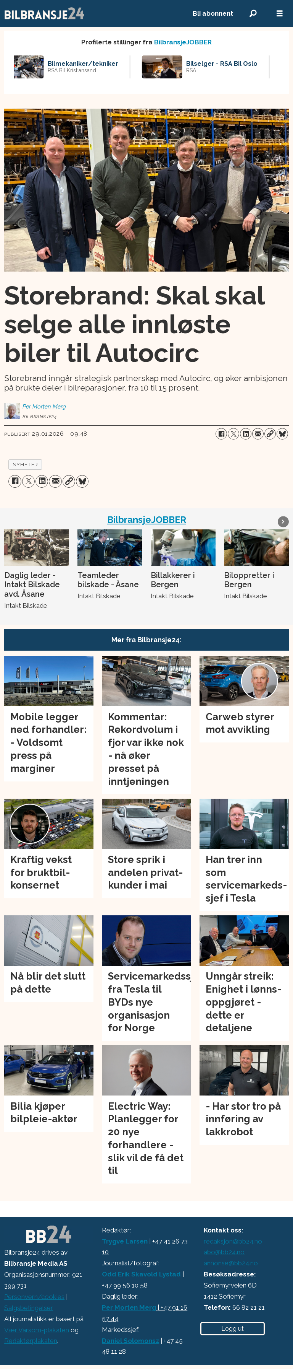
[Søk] (253, 13)
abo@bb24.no (224, 1252)
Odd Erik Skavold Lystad (141, 1274)
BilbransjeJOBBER (183, 42)
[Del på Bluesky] (282, 434)
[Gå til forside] (90, 13)
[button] (283, 521)
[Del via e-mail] (258, 434)
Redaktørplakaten (30, 1341)
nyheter (25, 464)
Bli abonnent (213, 13)
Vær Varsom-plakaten (36, 1330)
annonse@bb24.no (231, 1263)
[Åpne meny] (279, 14)
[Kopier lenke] (270, 434)
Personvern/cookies (34, 1297)
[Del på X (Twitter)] (233, 434)
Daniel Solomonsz (130, 1341)
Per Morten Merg (129, 1307)
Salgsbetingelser (28, 1308)
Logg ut (232, 1328)
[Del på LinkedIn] (245, 434)
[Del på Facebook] (221, 434)
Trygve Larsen (125, 1241)
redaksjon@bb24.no (233, 1241)
